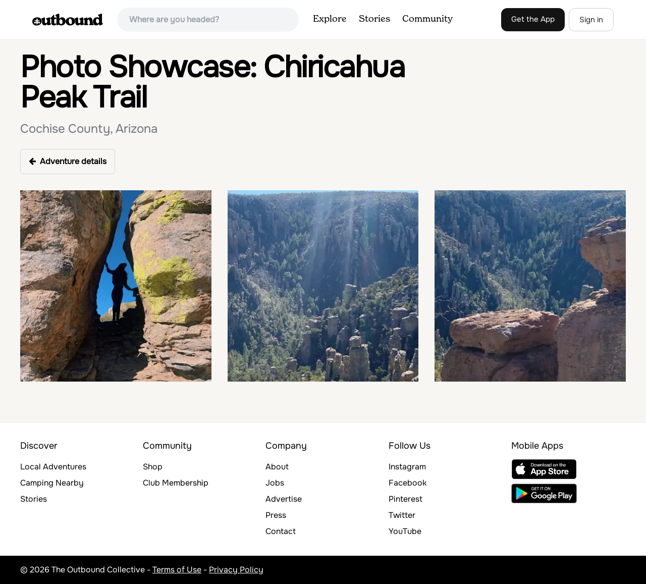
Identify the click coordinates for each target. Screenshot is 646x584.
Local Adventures (53, 466)
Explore (330, 19)
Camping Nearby (52, 482)
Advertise (283, 499)
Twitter (402, 515)
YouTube (405, 531)
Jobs (274, 482)
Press (275, 515)
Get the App (533, 19)
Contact (280, 531)
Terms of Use (176, 569)
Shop (153, 466)
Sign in (591, 20)
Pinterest (405, 499)
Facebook (407, 482)
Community (427, 19)
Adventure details (67, 161)
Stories (374, 19)
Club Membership (175, 482)
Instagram (407, 466)
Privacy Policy (236, 569)
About (277, 466)
